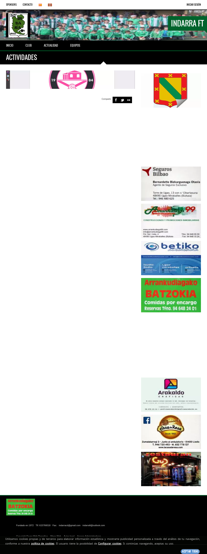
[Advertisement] (171, 135)
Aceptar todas (190, 551)
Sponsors (11, 4)
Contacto (28, 4)
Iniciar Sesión (194, 4)
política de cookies (42, 543)
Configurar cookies (109, 543)
